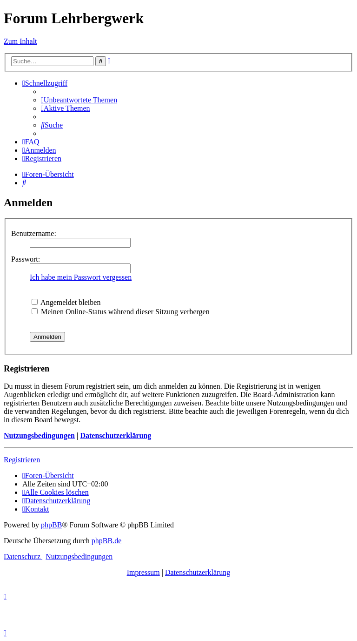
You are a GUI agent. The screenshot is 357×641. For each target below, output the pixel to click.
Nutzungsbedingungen (39, 435)
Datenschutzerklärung (115, 435)
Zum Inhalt (20, 41)
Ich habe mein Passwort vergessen (81, 277)
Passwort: (25, 259)
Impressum (143, 572)
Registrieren (22, 460)
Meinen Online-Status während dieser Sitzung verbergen (121, 312)
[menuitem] (79, 100)
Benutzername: (33, 233)
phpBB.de (106, 541)
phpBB (51, 525)
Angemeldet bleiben (66, 302)
